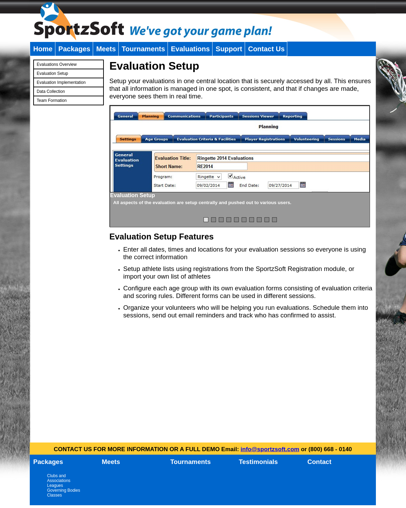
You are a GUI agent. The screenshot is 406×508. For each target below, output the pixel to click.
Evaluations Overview (56, 64)
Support (229, 49)
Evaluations (190, 49)
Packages (74, 49)
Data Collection (51, 91)
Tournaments (143, 49)
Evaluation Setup (52, 73)
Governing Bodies (63, 490)
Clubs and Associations (58, 478)
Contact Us (266, 49)
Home (43, 49)
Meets (106, 49)
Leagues (55, 485)
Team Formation (52, 100)
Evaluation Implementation (61, 82)
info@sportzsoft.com (270, 449)
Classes (54, 495)
